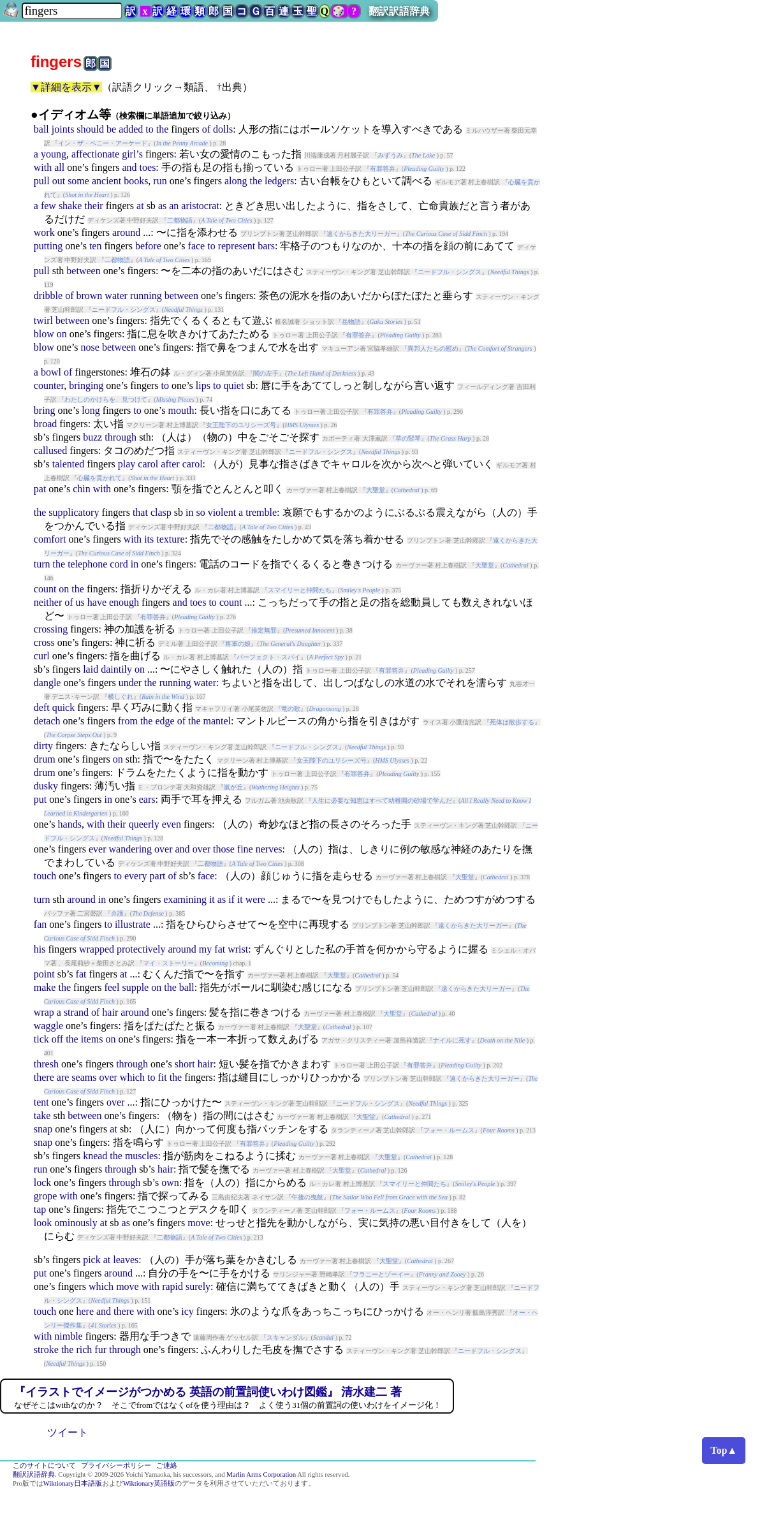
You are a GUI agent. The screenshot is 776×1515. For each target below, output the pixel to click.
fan (40, 924)
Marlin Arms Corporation (261, 1474)
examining (185, 899)
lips (203, 385)
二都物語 (180, 220)
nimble (68, 1336)
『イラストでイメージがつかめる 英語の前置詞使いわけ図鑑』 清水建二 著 (208, 1392)
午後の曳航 (307, 1197)
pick (92, 1259)
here (85, 1311)
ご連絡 (166, 1465)
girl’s (132, 154)
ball (41, 129)
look (43, 1222)
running (146, 295)
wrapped (96, 949)
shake (70, 205)
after (170, 463)
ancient (106, 180)
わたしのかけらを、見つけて (105, 399)
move (198, 1222)
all (59, 167)
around (126, 232)
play (127, 463)
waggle (48, 1025)
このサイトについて (44, 1465)
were (255, 899)
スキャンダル (286, 1337)
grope (45, 1195)
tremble (261, 512)
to (149, 129)
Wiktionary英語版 (149, 1483)
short (185, 1063)
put (40, 799)
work (44, 232)
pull (42, 180)
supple (135, 987)
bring (44, 410)
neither (48, 602)
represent (237, 245)
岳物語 (351, 321)
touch (45, 875)
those (224, 849)
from (128, 720)
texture (170, 539)
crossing (51, 629)
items (92, 1039)
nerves (269, 849)
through (120, 437)
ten (95, 245)
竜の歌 (290, 708)
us (80, 602)
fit (161, 1077)
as (162, 205)
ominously (76, 1222)
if (231, 899)
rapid (172, 1286)
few (48, 205)
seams (83, 1077)
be (111, 129)
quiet (233, 385)
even (171, 824)
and (129, 167)
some (78, 180)
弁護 (117, 913)
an (174, 205)
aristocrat (200, 205)
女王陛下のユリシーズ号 (241, 424)
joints (63, 129)
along (235, 180)
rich (84, 1349)
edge (164, 720)
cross (44, 642)
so (200, 512)
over (163, 849)
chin (82, 488)
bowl (51, 372)
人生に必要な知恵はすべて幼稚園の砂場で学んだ (382, 800)
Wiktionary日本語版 (72, 1483)
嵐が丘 (233, 787)
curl (42, 655)
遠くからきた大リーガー (361, 233)
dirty (43, 745)
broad (45, 423)
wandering (130, 849)
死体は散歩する (512, 722)
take (42, 1115)
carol (148, 463)
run (159, 180)
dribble (48, 295)
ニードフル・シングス (449, 271)
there (44, 1077)
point (44, 974)
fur (100, 1349)
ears (147, 799)
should (90, 129)
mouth (181, 410)
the (162, 129)
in (189, 512)
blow (44, 333)
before (148, 245)
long (90, 410)
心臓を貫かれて (99, 477)
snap (43, 1128)
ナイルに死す (452, 1040)
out (58, 180)
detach (47, 720)
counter (49, 385)
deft (42, 707)
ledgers (279, 180)
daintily (116, 669)
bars (266, 245)
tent (41, 1102)
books (136, 180)
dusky (46, 785)
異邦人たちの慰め (432, 348)
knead (95, 1155)
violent (222, 512)
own (170, 1182)
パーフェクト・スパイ (268, 657)
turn (42, 564)
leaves (125, 1259)
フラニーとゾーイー (381, 1274)
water (116, 295)
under (130, 682)
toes (148, 167)
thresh (46, 1063)
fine (245, 849)
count (45, 588)
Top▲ (723, 1450)
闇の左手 (266, 373)
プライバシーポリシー (116, 1465)
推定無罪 (264, 630)
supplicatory (73, 512)
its (149, 539)
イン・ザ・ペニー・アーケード (102, 143)
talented (68, 463)
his (40, 949)
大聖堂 (375, 490)
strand (76, 1012)
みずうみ (390, 155)
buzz (92, 437)
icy (187, 1311)
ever (97, 849)
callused (50, 450)
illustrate (132, 924)
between (83, 270)
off (57, 1039)
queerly (144, 824)
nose (90, 347)
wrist (238, 949)
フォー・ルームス (448, 1130)
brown (89, 295)
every (135, 875)
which (132, 1077)
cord (119, 564)
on (62, 333)
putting (48, 245)
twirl (43, 320)
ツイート (67, 1432)
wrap (44, 1012)
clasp (161, 512)
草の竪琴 (408, 438)
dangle (47, 682)
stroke (46, 1349)
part (158, 875)
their (93, 205)
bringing (86, 385)
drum (44, 759)
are (63, 1077)
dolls (223, 129)
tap (40, 1209)
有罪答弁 (382, 168)
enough (124, 602)
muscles (141, 1155)
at (140, 205)
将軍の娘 (238, 643)
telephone (87, 564)
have (96, 602)
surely (198, 1286)
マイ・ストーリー (168, 963)
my (205, 949)
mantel (217, 720)
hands (70, 824)
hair (110, 1012)
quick (63, 707)
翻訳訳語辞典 (399, 11)
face (196, 245)
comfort (50, 539)
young (53, 154)
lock (43, 1182)
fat (219, 949)
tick (41, 1039)
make (45, 987)
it (212, 899)
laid (90, 669)
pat (40, 488)
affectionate (95, 154)
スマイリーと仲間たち (300, 590)
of (206, 129)
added (131, 129)
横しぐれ (120, 696)
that (140, 512)
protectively (141, 949)
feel (111, 987)
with (43, 167)
